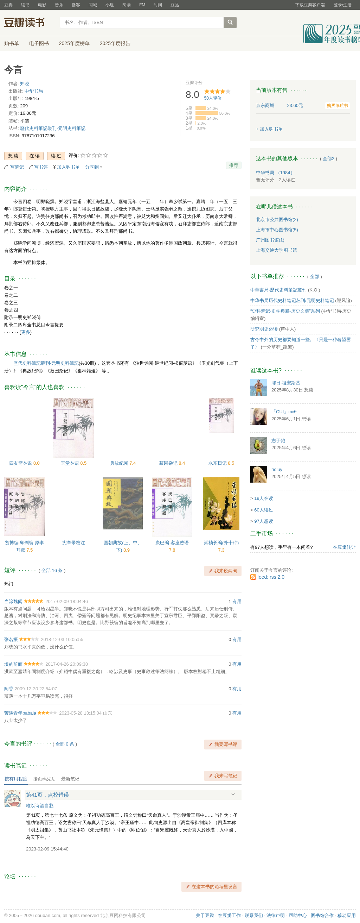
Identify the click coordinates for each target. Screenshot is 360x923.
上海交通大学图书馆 (276, 250)
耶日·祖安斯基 (285, 382)
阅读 (126, 4)
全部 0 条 (65, 744)
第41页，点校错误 (47, 795)
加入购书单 (68, 167)
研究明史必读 (264, 329)
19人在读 (263, 498)
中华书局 (34, 91)
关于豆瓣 (205, 915)
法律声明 (275, 915)
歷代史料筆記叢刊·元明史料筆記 (52, 128)
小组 (109, 4)
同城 (93, 4)
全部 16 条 (52, 570)
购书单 (11, 43)
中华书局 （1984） (275, 172)
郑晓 (24, 83)
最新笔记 (70, 778)
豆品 (175, 4)
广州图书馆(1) (270, 240)
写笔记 (17, 167)
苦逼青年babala (20, 713)
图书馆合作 (322, 915)
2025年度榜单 (74, 43)
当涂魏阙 (13, 601)
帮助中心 (298, 915)
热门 (8, 583)
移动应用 (347, 915)
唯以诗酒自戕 (39, 805)
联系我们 (254, 915)
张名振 (11, 639)
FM (142, 4)
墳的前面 (13, 664)
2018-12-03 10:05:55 (62, 639)
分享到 (92, 167)
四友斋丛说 (21, 463)
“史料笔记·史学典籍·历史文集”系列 (285, 311)
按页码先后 (44, 778)
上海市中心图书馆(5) (277, 229)
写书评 (41, 167)
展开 (233, 794)
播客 (76, 4)
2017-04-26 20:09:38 (66, 664)
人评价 (212, 98)
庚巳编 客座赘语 (172, 542)
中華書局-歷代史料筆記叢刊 (278, 290)
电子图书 (39, 43)
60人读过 (263, 510)
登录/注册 (343, 4)
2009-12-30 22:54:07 (36, 688)
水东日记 (218, 463)
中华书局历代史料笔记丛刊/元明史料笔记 (292, 300)
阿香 (8, 688)
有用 (237, 601)
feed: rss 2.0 (270, 577)
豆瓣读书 (29, 23)
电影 (42, 4)
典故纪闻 (120, 463)
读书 (25, 4)
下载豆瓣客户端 (310, 4)
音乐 (59, 4)
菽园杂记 (169, 463)
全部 (314, 276)
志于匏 (278, 440)
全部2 (328, 158)
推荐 (233, 165)
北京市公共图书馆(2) (277, 219)
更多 (25, 332)
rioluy (276, 469)
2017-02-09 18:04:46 (66, 601)
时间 (158, 4)
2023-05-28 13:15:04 (80, 713)
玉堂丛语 (71, 463)
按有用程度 (16, 778)
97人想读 (263, 521)
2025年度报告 (115, 43)
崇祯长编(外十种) (221, 542)
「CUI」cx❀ (284, 411)
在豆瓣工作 (229, 915)
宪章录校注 (73, 542)
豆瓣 (8, 4)
